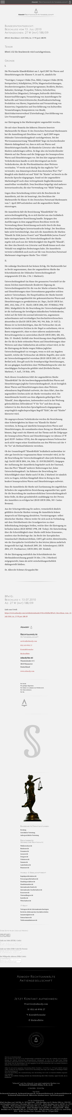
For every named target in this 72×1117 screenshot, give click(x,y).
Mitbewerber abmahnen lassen (39, 1098)
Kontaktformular (26, 650)
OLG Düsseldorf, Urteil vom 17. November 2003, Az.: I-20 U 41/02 (20, 1107)
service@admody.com (28, 641)
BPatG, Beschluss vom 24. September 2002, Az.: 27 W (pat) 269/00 (35, 1111)
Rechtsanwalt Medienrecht (62, 1096)
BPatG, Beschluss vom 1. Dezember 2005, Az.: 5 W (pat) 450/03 (38, 1114)
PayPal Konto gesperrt (57, 1098)
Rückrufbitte (25, 654)
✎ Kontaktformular (36, 1017)
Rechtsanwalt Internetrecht (26, 1096)
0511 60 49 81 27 (26, 645)
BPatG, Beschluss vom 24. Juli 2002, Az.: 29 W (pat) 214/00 (45, 1110)
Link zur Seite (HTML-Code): (10, 940)
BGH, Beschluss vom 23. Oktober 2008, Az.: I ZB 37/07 (53, 1105)
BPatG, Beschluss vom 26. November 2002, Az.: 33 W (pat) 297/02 (31, 1108)
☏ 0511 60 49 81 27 (36, 1012)
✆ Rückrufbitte (36, 1023)
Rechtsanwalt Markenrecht (44, 1096)
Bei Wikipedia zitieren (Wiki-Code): (13, 958)
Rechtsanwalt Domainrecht (8, 1096)
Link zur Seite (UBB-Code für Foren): (14, 950)
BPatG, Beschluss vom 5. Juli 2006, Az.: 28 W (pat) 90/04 (17, 1105)
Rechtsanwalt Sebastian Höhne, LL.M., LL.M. (36, 1088)
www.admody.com (27, 671)
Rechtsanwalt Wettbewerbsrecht (18, 1098)
